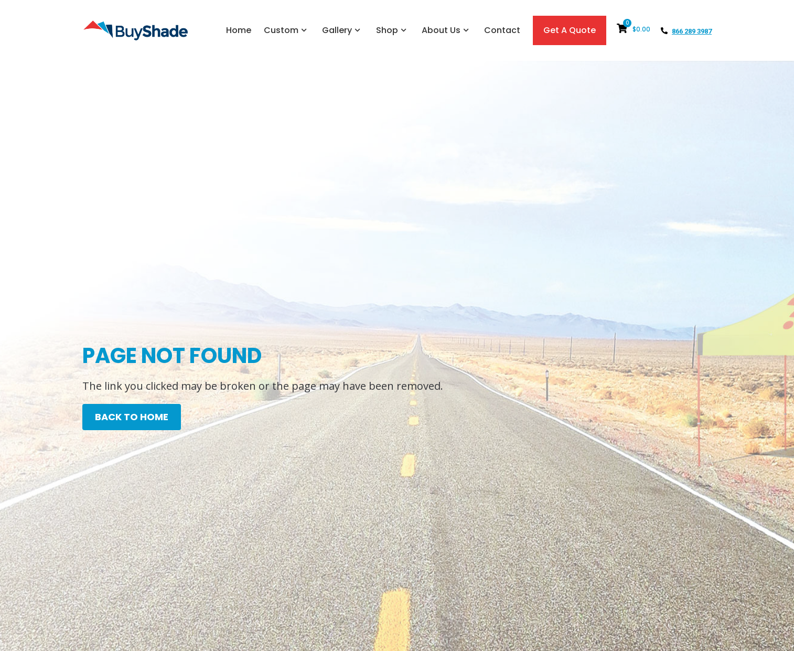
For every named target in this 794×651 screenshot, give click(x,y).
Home (238, 30)
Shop (392, 30)
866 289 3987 (692, 31)
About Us (446, 30)
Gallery (342, 30)
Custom (286, 30)
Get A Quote (569, 30)
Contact (502, 30)
